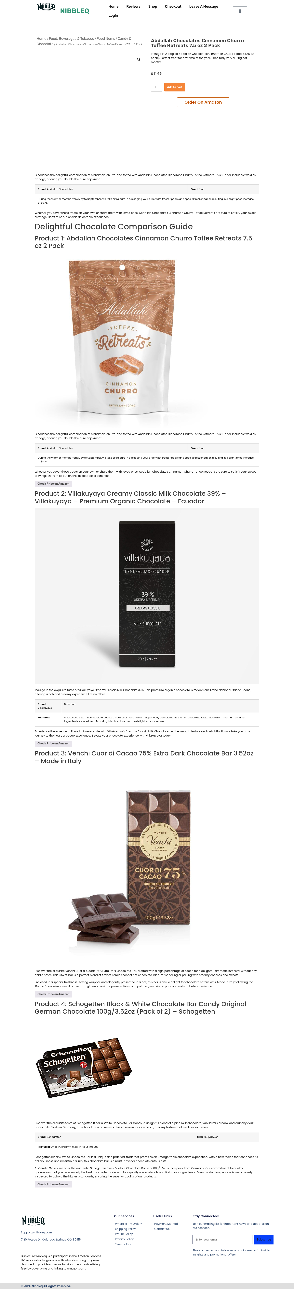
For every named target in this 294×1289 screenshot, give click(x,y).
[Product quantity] (156, 87)
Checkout (173, 6)
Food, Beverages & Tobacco (71, 38)
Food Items (106, 38)
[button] (138, 59)
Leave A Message (203, 6)
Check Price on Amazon (53, 484)
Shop (152, 6)
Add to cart (174, 87)
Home (113, 6)
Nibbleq (74, 11)
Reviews (133, 6)
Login (113, 15)
